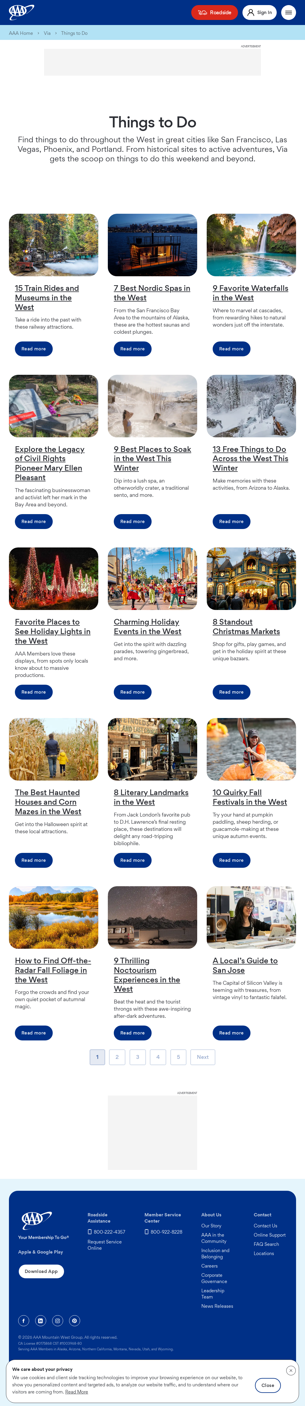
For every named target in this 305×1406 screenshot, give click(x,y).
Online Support (270, 1235)
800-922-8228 (166, 1232)
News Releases (217, 1306)
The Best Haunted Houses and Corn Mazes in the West (48, 801)
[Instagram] (57, 1320)
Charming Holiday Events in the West (147, 626)
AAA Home (21, 33)
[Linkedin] (40, 1320)
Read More (76, 1392)
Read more (33, 349)
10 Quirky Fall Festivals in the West (250, 796)
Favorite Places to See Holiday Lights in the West (53, 631)
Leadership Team (212, 1294)
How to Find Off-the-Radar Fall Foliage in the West (53, 970)
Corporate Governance (214, 1278)
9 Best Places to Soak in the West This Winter (152, 458)
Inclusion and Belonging (215, 1254)
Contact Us (265, 1226)
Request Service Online (105, 1245)
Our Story (211, 1226)
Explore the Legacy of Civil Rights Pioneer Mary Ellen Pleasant (50, 463)
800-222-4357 (109, 1232)
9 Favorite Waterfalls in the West (250, 292)
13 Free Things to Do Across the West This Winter (250, 458)
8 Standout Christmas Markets (246, 626)
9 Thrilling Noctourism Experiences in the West (147, 975)
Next (203, 1059)
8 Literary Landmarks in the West (151, 796)
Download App (41, 1271)
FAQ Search (266, 1244)
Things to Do (74, 33)
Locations (264, 1253)
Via (47, 33)
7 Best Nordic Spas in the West (152, 292)
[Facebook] (23, 1320)
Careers (209, 1266)
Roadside (220, 12)
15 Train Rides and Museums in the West (47, 297)
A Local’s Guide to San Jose (245, 965)
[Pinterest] (74, 1320)
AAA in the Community (213, 1238)
